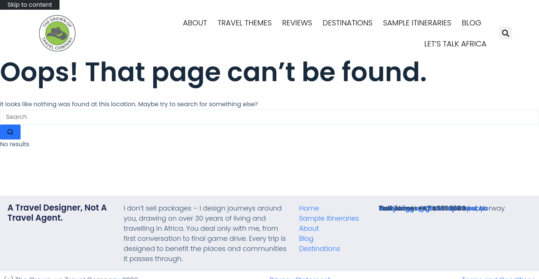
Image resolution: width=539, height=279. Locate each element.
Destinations (347, 23)
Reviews (297, 23)
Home (309, 208)
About (195, 23)
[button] (505, 33)
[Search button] (10, 132)
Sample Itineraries (417, 23)
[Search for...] (269, 117)
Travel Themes (244, 23)
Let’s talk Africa (455, 44)
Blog (471, 23)
